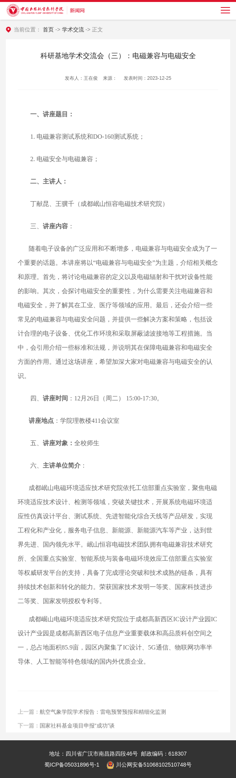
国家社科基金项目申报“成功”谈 (77, 728)
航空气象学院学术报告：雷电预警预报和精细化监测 (103, 715)
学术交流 (73, 29)
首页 (48, 29)
